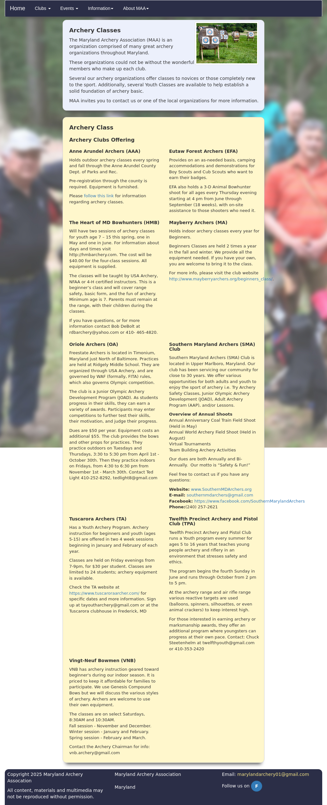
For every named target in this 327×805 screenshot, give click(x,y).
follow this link (99, 195)
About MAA (136, 8)
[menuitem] (43, 8)
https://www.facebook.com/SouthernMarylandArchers (249, 501)
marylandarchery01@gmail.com (273, 774)
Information (100, 8)
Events (69, 8)
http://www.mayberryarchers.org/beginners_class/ (220, 279)
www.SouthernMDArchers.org (221, 489)
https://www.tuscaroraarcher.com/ (104, 593)
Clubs (43, 8)
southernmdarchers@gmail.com (220, 495)
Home (17, 8)
